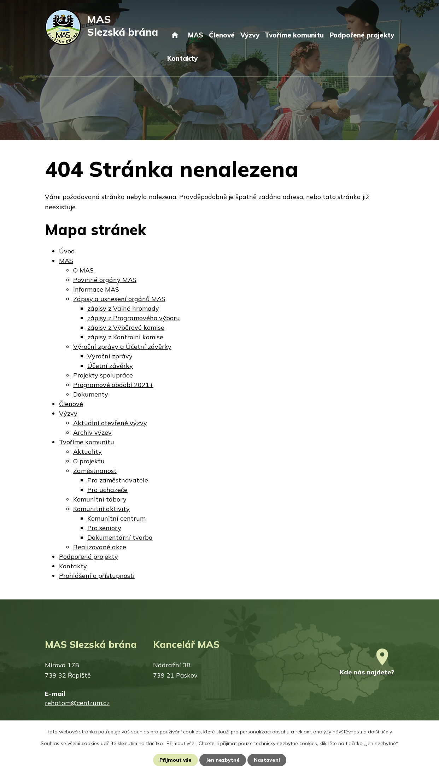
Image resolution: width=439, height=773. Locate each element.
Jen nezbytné (223, 760)
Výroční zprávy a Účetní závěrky (122, 346)
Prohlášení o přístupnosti (97, 576)
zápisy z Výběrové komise (125, 327)
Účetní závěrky (110, 366)
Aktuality (87, 451)
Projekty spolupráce (103, 375)
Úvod (175, 41)
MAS (195, 35)
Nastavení (267, 760)
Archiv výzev (92, 432)
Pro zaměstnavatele (117, 480)
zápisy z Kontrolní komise (125, 337)
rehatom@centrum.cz (77, 703)
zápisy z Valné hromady (123, 308)
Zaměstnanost (95, 471)
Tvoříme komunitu (294, 35)
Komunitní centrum (116, 518)
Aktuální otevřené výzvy (110, 423)
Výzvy (249, 35)
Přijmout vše (175, 760)
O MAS (83, 270)
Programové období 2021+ (113, 385)
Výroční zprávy (110, 356)
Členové (222, 35)
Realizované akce (99, 547)
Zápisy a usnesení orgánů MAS (119, 299)
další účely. (380, 731)
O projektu (89, 461)
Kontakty (182, 58)
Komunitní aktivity (101, 509)
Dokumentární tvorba (120, 537)
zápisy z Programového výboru (133, 318)
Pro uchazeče (107, 490)
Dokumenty (90, 394)
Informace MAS (96, 289)
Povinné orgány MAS (104, 280)
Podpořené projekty (361, 35)
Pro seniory (104, 528)
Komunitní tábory (100, 499)
